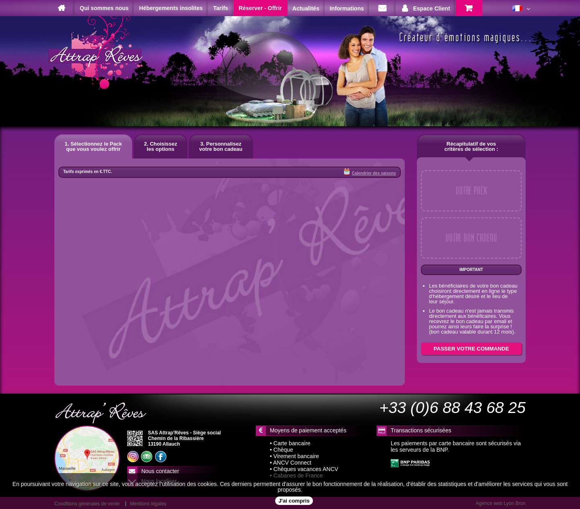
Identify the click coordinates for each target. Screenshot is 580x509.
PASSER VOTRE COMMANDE (471, 349)
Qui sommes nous (104, 8)
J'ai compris (293, 501)
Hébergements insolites (171, 8)
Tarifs (220, 8)
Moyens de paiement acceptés (308, 430)
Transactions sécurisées (421, 430)
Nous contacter (160, 471)
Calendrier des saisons (370, 171)
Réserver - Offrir (260, 8)
